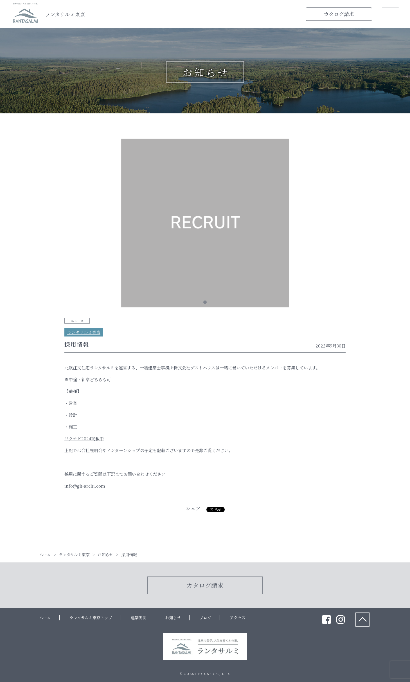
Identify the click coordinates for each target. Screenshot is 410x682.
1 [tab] (205, 302)
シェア (193, 508)
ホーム (45, 617)
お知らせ (173, 617)
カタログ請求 (339, 13)
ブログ (205, 617)
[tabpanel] (205, 223)
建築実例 (139, 617)
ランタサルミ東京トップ (90, 617)
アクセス (237, 617)
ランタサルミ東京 (65, 14)
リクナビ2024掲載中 (84, 438)
